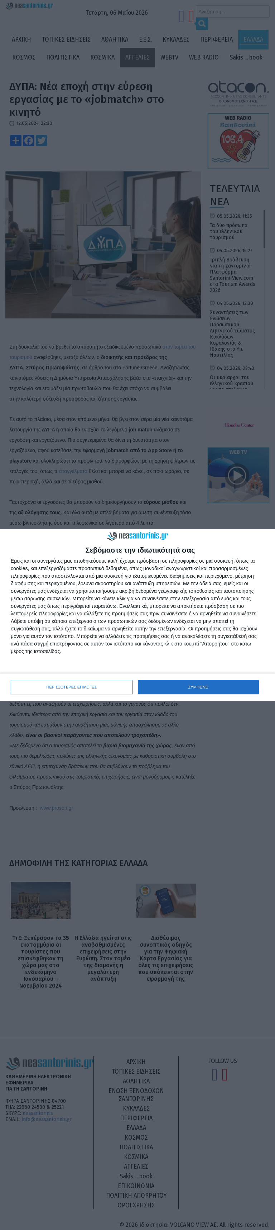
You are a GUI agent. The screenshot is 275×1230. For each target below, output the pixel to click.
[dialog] (137, 615)
